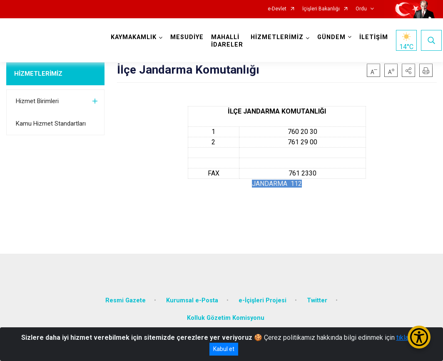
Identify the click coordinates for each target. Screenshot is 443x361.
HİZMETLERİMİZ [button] (277, 37)
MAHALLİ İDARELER (227, 41)
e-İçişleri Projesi (262, 300)
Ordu (361, 9)
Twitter (317, 300)
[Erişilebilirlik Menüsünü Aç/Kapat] (419, 337)
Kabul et (223, 349)
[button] (408, 70)
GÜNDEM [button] (331, 37)
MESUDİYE (187, 37)
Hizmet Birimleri (37, 101)
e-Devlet (277, 9)
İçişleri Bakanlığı (321, 9)
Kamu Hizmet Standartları (51, 123)
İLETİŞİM (373, 37)
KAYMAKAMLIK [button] (134, 37)
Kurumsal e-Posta (192, 300)
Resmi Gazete (125, 300)
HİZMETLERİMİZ (38, 73)
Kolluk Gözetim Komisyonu (225, 317)
